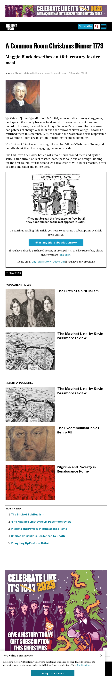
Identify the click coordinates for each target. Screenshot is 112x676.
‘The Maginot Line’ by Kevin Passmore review (80, 336)
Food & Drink (13, 273)
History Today (42, 73)
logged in (65, 254)
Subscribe (85, 26)
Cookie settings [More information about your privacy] (84, 669)
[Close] (101, 660)
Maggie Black (13, 73)
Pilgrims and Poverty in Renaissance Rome (39, 528)
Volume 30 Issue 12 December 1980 (68, 73)
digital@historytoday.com (48, 261)
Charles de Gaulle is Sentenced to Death (38, 536)
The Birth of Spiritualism (78, 291)
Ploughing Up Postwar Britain (30, 543)
